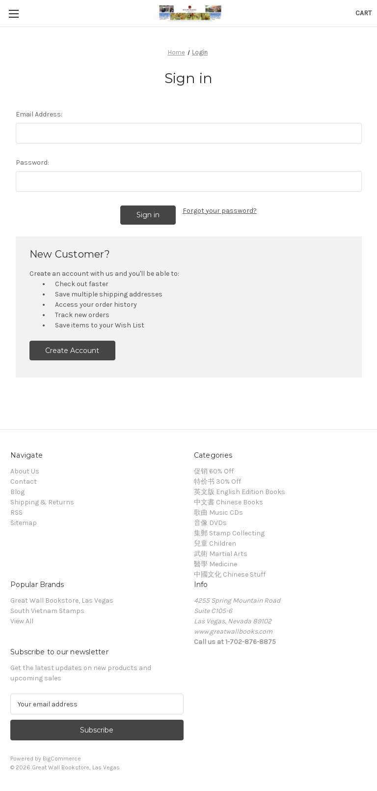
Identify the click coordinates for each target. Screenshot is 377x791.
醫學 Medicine (215, 562)
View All (21, 619)
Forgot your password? (220, 210)
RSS (16, 511)
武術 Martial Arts (220, 552)
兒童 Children (215, 542)
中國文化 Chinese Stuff (230, 573)
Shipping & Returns (42, 501)
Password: (32, 162)
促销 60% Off (214, 470)
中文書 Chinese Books (228, 501)
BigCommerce (62, 757)
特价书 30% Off (217, 480)
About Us (24, 470)
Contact (23, 480)
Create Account (72, 349)
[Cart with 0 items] (363, 13)
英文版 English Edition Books (239, 490)
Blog (17, 490)
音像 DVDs (210, 521)
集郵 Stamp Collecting (229, 531)
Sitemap (23, 521)
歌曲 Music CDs (218, 511)
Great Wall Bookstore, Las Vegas (61, 599)
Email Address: (39, 114)
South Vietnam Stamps (47, 609)
